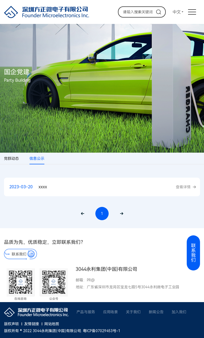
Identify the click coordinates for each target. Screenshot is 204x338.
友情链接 (31, 324)
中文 (176, 12)
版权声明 (11, 324)
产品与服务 (85, 312)
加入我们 (179, 312)
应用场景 (110, 312)
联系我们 (19, 257)
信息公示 (36, 158)
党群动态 (11, 158)
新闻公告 (156, 312)
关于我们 (133, 312)
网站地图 (51, 324)
